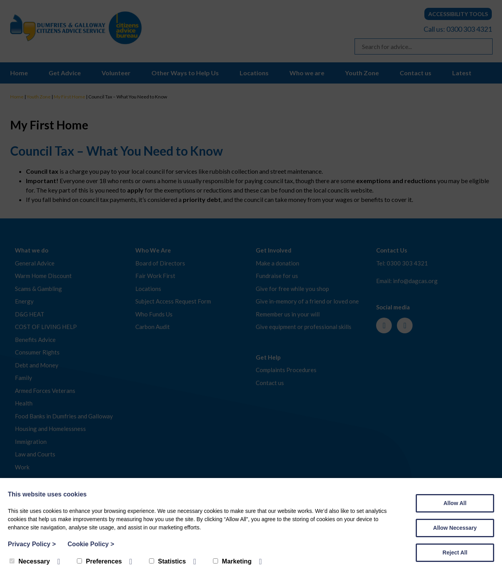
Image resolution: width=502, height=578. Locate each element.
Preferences (99, 561)
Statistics (167, 561)
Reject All (454, 552)
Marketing (232, 561)
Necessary (29, 561)
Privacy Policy (32, 544)
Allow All (455, 503)
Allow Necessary (455, 528)
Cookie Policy (90, 544)
